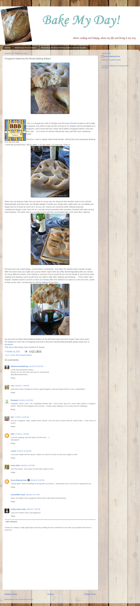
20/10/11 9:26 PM (37, 480)
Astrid (13, 451)
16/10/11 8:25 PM (26, 400)
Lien (12, 386)
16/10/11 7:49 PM (22, 386)
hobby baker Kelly (18, 509)
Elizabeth (73, 123)
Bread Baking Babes (24, 355)
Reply (13, 378)
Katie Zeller (15, 465)
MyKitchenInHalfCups (20, 366)
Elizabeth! (9, 344)
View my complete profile (111, 60)
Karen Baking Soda (19, 480)
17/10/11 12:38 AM (22, 417)
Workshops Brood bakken (26, 48)
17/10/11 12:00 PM (24, 451)
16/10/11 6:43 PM (36, 366)
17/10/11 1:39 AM (22, 434)
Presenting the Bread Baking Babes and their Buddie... (64, 48)
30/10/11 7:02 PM (33, 509)
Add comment (11, 522)
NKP (13, 434)
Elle (12, 417)
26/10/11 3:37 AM (32, 495)
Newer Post (10, 594)
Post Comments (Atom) (24, 599)
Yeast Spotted (29, 347)
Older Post (90, 594)
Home (7, 48)
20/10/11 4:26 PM (28, 465)
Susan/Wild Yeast (18, 495)
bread (13, 355)
